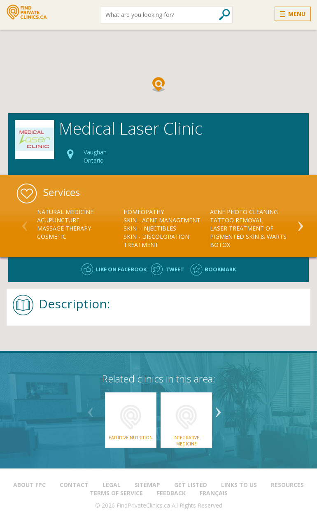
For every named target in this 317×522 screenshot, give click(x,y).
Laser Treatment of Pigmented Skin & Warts (248, 232)
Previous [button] (25, 222)
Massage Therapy (64, 228)
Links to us (239, 485)
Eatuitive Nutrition (131, 437)
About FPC (29, 485)
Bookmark (220, 269)
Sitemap (147, 485)
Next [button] (300, 222)
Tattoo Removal (236, 220)
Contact (74, 485)
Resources (287, 485)
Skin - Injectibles (150, 228)
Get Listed (190, 485)
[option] (80, 224)
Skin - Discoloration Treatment (156, 241)
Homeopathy (144, 212)
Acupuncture (58, 220)
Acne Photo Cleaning (244, 212)
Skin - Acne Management (162, 220)
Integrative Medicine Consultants (186, 443)
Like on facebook (121, 269)
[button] (158, 84)
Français (214, 493)
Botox (220, 245)
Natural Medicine (65, 212)
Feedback (171, 493)
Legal (112, 485)
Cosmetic (51, 236)
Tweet (174, 269)
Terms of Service (116, 493)
